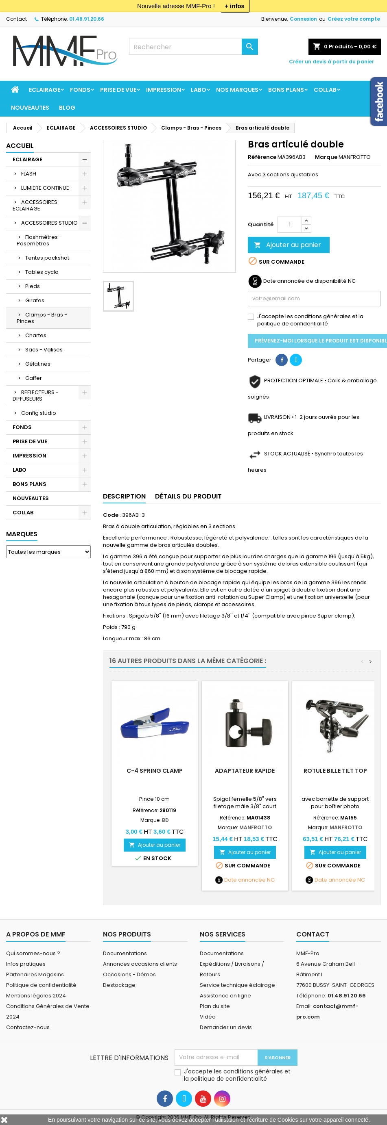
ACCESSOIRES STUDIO (49, 223)
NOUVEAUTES (30, 108)
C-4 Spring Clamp (155, 771)
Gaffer (33, 378)
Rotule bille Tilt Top (335, 771)
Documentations (125, 953)
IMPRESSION (163, 90)
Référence (262, 157)
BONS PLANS (286, 90)
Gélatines (37, 364)
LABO (198, 90)
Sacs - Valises (44, 349)
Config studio (38, 413)
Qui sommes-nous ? (33, 953)
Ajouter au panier (287, 244)
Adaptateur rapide (245, 771)
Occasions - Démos (129, 974)
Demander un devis (226, 1027)
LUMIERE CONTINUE (45, 188)
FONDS (80, 90)
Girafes (34, 300)
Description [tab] (124, 496)
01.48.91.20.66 (86, 18)
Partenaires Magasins (35, 974)
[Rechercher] (193, 47)
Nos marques (237, 90)
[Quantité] (290, 225)
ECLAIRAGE (44, 90)
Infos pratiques (26, 964)
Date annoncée (245, 880)
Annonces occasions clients (140, 964)
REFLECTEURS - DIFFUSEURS (36, 395)
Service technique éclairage (237, 985)
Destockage (119, 985)
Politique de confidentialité (41, 985)
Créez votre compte (354, 18)
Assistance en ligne (225, 995)
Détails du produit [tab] (188, 496)
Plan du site (215, 1006)
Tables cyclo (42, 272)
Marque (326, 157)
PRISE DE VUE (118, 90)
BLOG (67, 108)
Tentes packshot (47, 258)
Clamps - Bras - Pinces (42, 318)
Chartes (35, 335)
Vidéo (208, 1017)
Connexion (303, 18)
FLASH (28, 174)
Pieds (32, 286)
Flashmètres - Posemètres (39, 240)
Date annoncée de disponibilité (305, 281)
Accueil (20, 145)
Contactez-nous (28, 1027)
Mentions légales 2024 (36, 995)
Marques (21, 534)
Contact (16, 18)
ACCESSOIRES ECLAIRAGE (35, 205)
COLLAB (325, 90)
